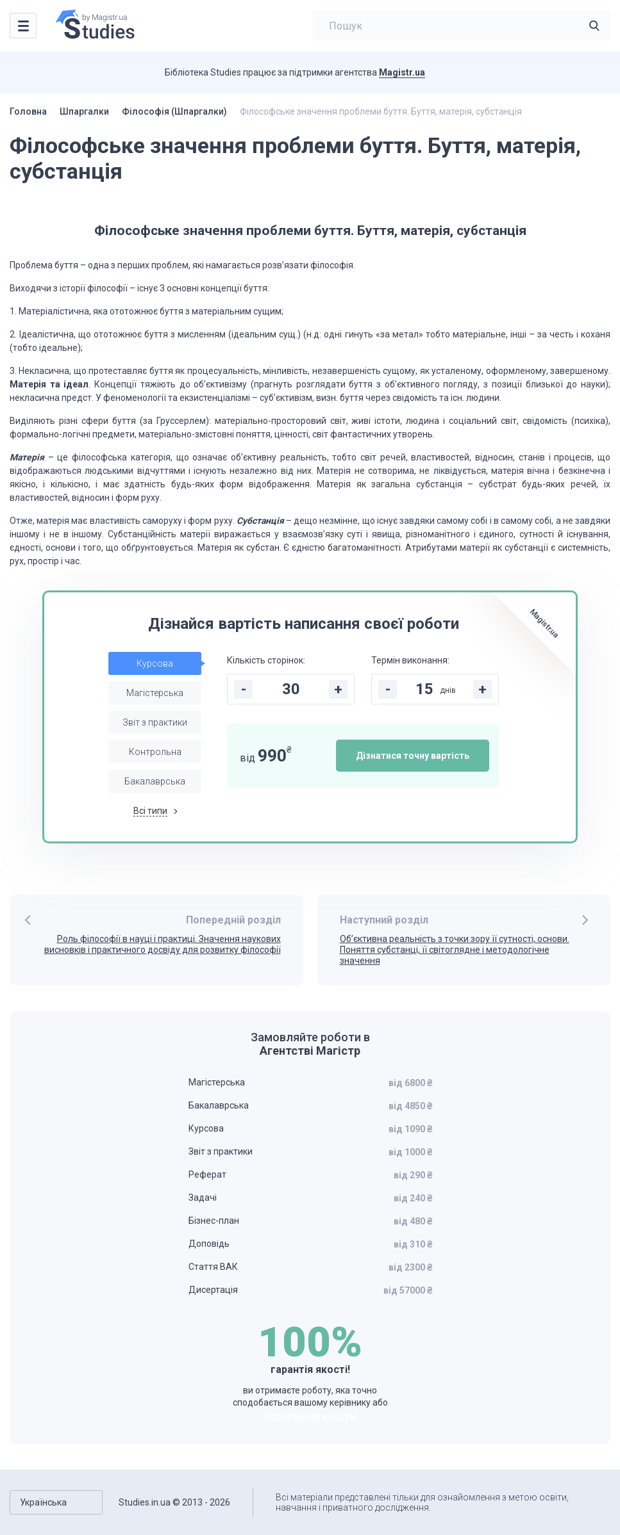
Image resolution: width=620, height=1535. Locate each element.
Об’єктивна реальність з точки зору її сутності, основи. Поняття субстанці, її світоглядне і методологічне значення (454, 950)
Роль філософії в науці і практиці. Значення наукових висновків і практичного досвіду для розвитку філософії (162, 944)
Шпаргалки (84, 111)
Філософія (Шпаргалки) (174, 111)
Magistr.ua (402, 72)
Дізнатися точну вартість (412, 756)
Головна (28, 111)
